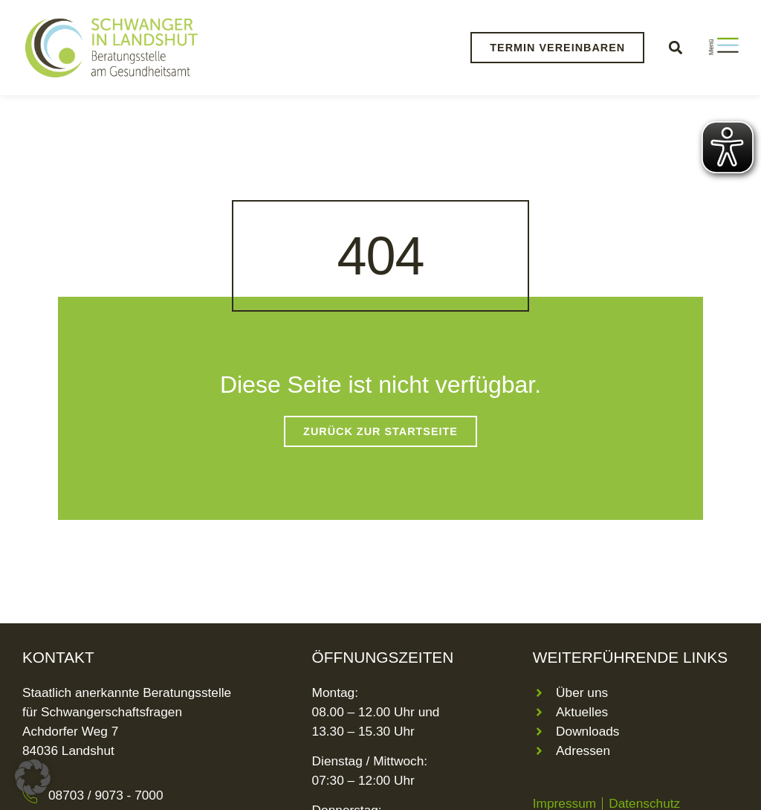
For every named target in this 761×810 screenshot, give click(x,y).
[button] (675, 47)
